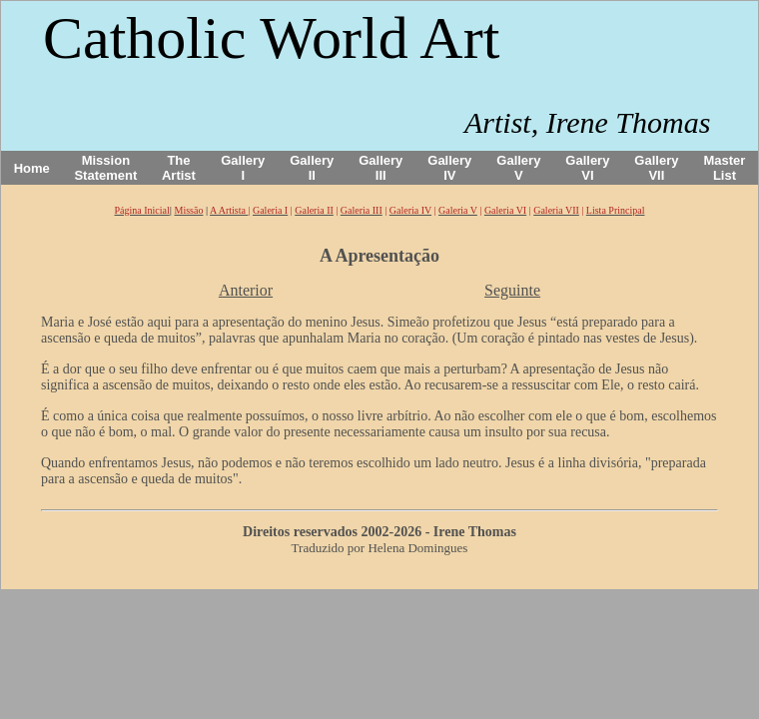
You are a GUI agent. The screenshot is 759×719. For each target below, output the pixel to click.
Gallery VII (656, 168)
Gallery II (312, 168)
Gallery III (380, 168)
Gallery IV (449, 168)
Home (32, 168)
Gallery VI (587, 168)
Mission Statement (105, 168)
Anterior (246, 290)
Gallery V (518, 168)
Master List (725, 168)
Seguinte (512, 290)
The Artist (179, 168)
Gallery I (243, 168)
